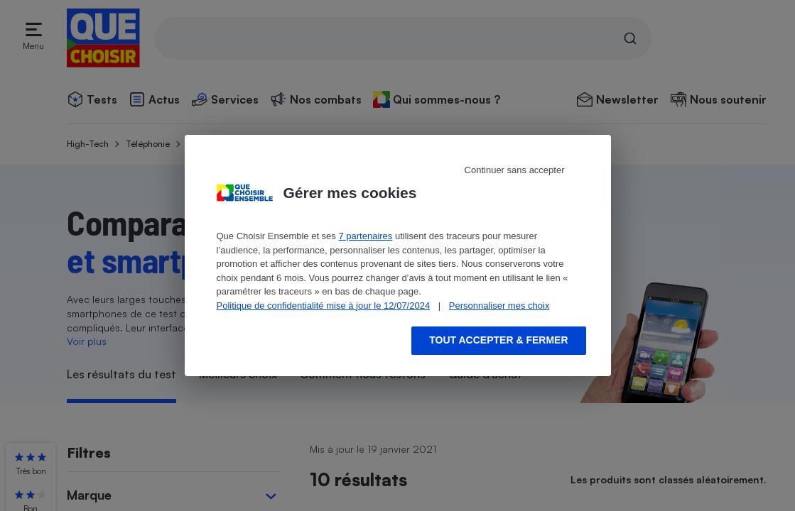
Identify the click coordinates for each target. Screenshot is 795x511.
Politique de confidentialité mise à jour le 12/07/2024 (324, 305)
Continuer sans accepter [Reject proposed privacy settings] (515, 170)
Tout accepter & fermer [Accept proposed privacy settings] (498, 340)
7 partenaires (365, 236)
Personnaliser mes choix (499, 305)
